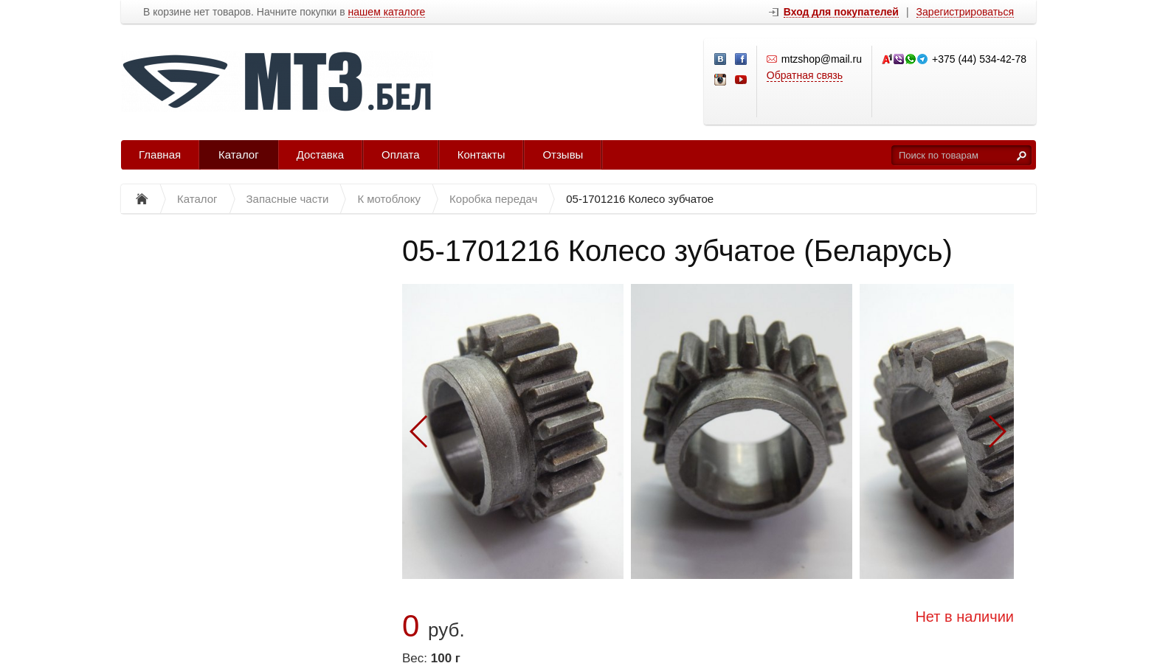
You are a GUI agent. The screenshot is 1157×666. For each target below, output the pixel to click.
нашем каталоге (387, 12)
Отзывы (562, 154)
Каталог (238, 154)
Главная (160, 154)
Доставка (320, 154)
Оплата (400, 154)
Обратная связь (805, 75)
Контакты (481, 154)
